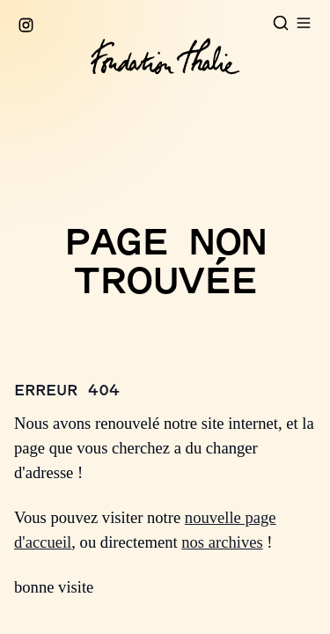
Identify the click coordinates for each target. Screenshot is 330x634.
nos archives (221, 542)
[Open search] (281, 23)
